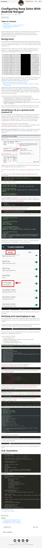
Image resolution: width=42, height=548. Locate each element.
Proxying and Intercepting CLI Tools (12, 520)
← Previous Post (7, 527)
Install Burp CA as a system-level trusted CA (14, 25)
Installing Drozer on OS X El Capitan (12, 522)
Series (40, 2)
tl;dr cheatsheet (7, 28)
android (5, 511)
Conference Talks (29, 2)
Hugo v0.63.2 (11, 544)
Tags (36, 2)
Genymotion (4, 43)
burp (10, 511)
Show (7, 532)
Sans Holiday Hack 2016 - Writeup (12, 521)
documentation (23, 44)
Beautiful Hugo (30, 544)
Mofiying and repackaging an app (11, 26)
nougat (13, 511)
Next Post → (36, 527)
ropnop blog (4, 2)
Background (6, 23)
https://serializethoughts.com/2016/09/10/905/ (15, 82)
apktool (26, 344)
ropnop (15, 542)
